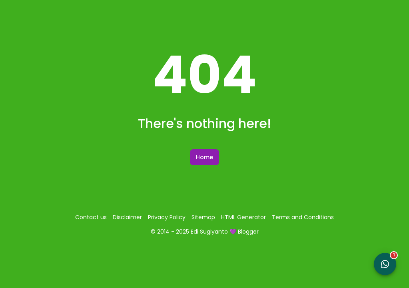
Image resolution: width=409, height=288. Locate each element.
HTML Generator (243, 217)
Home (204, 157)
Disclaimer (127, 217)
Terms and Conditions (303, 217)
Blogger (248, 232)
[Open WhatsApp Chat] (385, 264)
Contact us (91, 217)
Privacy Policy (167, 217)
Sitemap (203, 217)
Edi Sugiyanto (209, 232)
